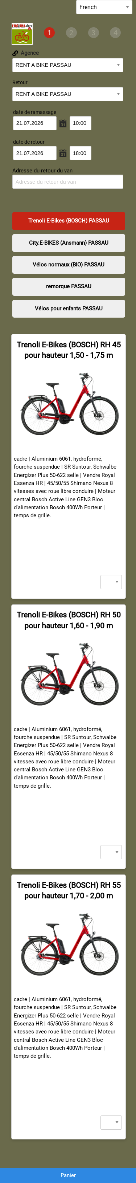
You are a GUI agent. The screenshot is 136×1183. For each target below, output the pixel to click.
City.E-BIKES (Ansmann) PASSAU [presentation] (68, 243)
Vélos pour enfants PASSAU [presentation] (69, 308)
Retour (20, 82)
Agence (25, 53)
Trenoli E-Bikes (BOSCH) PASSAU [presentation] (68, 220)
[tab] (49, 33)
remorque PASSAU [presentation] (68, 286)
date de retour (29, 142)
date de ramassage (34, 112)
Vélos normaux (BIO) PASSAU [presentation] (68, 264)
